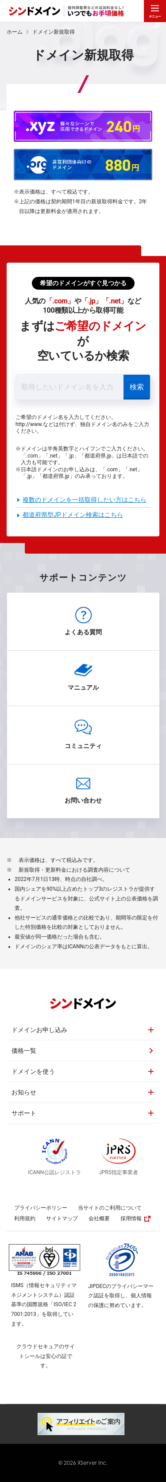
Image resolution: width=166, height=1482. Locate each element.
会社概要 (99, 1218)
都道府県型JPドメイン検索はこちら (73, 514)
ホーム (15, 32)
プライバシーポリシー (40, 1208)
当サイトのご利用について (110, 1208)
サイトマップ (62, 1218)
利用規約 (24, 1218)
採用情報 (135, 1218)
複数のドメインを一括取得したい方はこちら (85, 499)
